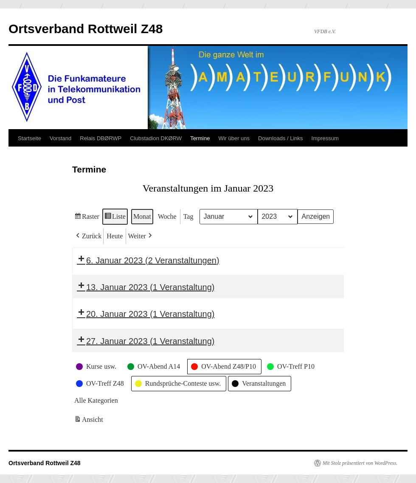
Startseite (29, 138)
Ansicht (89, 421)
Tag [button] (188, 216)
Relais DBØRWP (100, 138)
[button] (88, 236)
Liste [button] (115, 218)
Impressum (325, 138)
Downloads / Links (280, 138)
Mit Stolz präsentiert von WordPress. (360, 463)
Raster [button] (87, 218)
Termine (200, 138)
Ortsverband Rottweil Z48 (85, 29)
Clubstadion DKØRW (156, 138)
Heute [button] (115, 236)
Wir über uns (234, 138)
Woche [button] (167, 216)
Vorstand (60, 138)
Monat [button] (142, 216)
